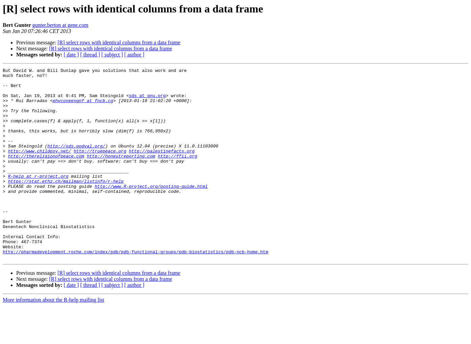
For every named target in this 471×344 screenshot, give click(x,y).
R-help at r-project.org (38, 198)
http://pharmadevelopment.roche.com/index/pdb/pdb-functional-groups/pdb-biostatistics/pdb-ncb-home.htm (135, 289)
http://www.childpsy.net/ (39, 168)
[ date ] (71, 54)
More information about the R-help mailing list (53, 338)
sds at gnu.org (147, 101)
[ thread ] (90, 54)
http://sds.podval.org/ (76, 162)
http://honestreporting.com (121, 174)
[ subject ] (112, 54)
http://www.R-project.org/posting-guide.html (151, 210)
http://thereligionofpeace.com (46, 174)
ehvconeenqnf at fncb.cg (83, 107)
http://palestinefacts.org (161, 168)
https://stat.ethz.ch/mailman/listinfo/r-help (66, 204)
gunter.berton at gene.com (60, 25)
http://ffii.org (177, 174)
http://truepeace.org (100, 168)
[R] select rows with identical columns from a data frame (119, 42)
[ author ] (134, 54)
